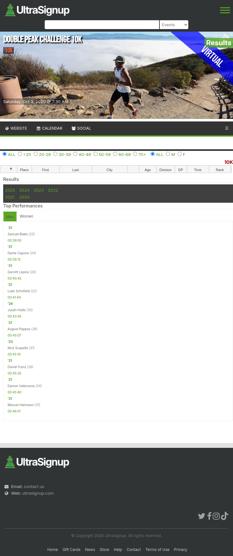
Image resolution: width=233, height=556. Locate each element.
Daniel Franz (17, 367)
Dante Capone (18, 253)
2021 (9, 197)
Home (52, 549)
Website (15, 128)
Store (104, 549)
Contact (134, 549)
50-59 (105, 154)
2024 (24, 190)
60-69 (125, 154)
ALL (12, 154)
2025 (10, 190)
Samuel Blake (18, 234)
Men (10, 216)
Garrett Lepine (18, 272)
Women (26, 216)
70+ (142, 154)
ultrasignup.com (38, 493)
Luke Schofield (19, 291)
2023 (39, 190)
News (90, 549)
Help (118, 549)
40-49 (85, 154)
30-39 (65, 154)
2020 (24, 197)
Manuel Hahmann (21, 405)
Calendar (49, 128)
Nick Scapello (18, 348)
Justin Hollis (17, 310)
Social (81, 128)
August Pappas (19, 329)
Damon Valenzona (21, 386)
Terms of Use (157, 549)
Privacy (180, 549)
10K (228, 162)
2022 (53, 190)
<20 (27, 154)
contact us (34, 486)
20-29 (45, 154)
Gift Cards (71, 549)
